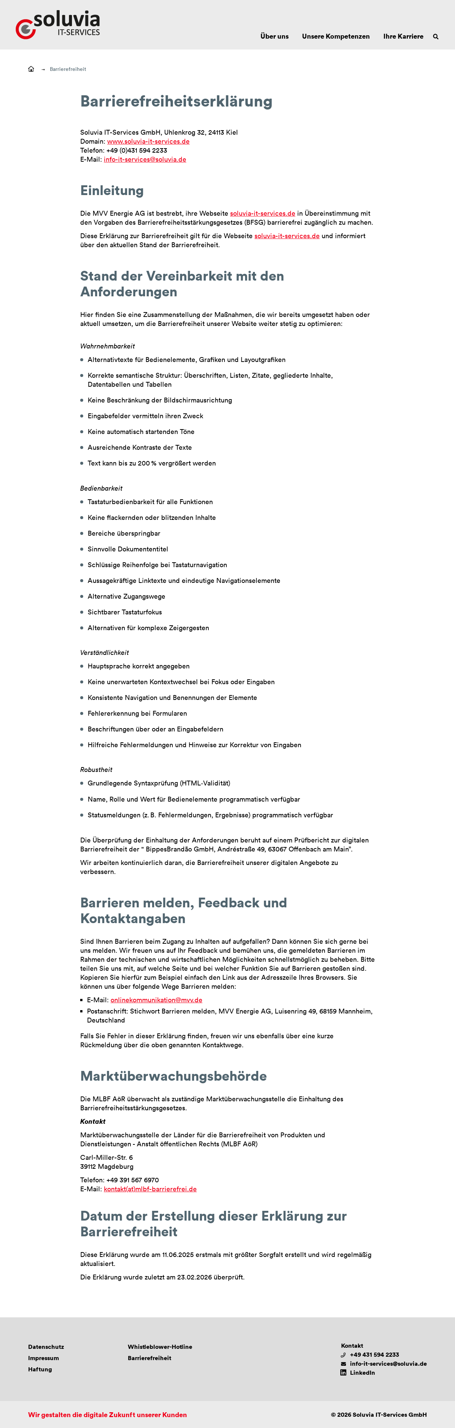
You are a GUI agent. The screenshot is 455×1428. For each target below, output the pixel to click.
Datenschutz (46, 1346)
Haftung (40, 1369)
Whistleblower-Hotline (160, 1346)
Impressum (43, 1358)
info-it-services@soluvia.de (145, 159)
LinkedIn (362, 1372)
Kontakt (352, 1345)
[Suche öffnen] (436, 36)
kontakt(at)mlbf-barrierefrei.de (150, 1188)
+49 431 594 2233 (374, 1354)
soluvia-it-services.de (262, 213)
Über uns (274, 36)
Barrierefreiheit (68, 68)
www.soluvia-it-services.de (148, 141)
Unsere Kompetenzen (336, 36)
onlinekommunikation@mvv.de (156, 999)
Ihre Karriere (403, 36)
